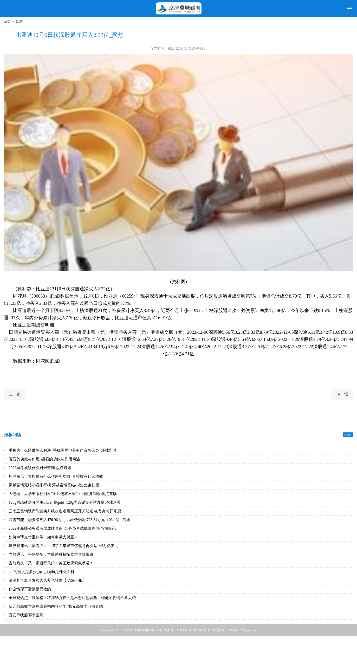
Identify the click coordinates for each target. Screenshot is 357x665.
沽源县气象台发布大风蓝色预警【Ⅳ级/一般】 (48, 580)
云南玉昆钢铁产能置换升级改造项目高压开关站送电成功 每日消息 (65, 511)
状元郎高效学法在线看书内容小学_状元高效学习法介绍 (56, 606)
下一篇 (342, 394)
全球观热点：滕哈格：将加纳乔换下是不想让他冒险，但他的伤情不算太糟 (72, 598)
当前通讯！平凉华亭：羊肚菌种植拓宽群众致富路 (51, 554)
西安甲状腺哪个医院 (26, 615)
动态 (19, 22)
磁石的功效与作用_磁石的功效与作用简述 (44, 459)
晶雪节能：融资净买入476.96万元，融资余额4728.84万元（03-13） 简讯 (69, 520)
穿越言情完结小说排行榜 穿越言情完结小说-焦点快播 (54, 485)
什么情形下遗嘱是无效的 (30, 589)
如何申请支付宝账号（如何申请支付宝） (43, 537)
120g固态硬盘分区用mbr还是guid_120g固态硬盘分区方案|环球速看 (65, 502)
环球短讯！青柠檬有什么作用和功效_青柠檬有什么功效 (56, 476)
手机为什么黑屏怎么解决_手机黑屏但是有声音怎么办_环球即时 (63, 450)
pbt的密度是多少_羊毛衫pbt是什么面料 (41, 572)
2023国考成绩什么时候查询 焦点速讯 (40, 468)
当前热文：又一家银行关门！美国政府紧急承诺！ (51, 563)
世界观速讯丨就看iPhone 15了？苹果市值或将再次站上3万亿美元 (63, 546)
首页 (7, 22)
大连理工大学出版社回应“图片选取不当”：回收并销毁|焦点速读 (63, 494)
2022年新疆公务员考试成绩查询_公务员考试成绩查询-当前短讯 (62, 528)
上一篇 (14, 394)
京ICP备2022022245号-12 (194, 630)
